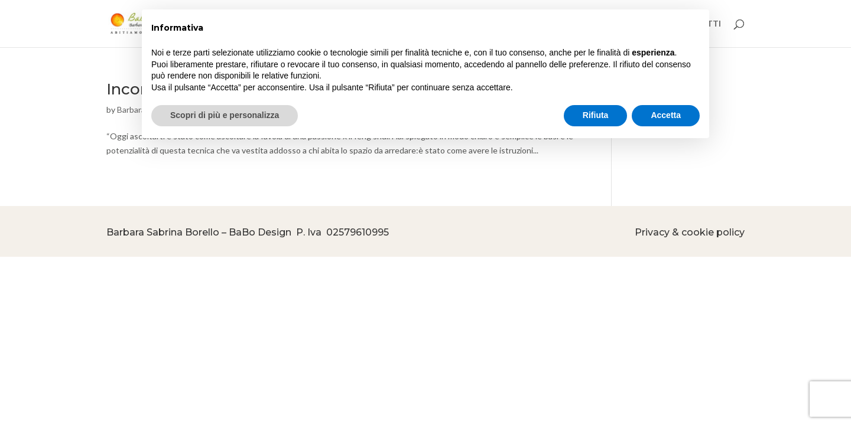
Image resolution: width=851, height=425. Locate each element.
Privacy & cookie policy (690, 232)
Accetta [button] (666, 115)
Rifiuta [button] (596, 115)
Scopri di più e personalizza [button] (224, 115)
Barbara (131, 109)
